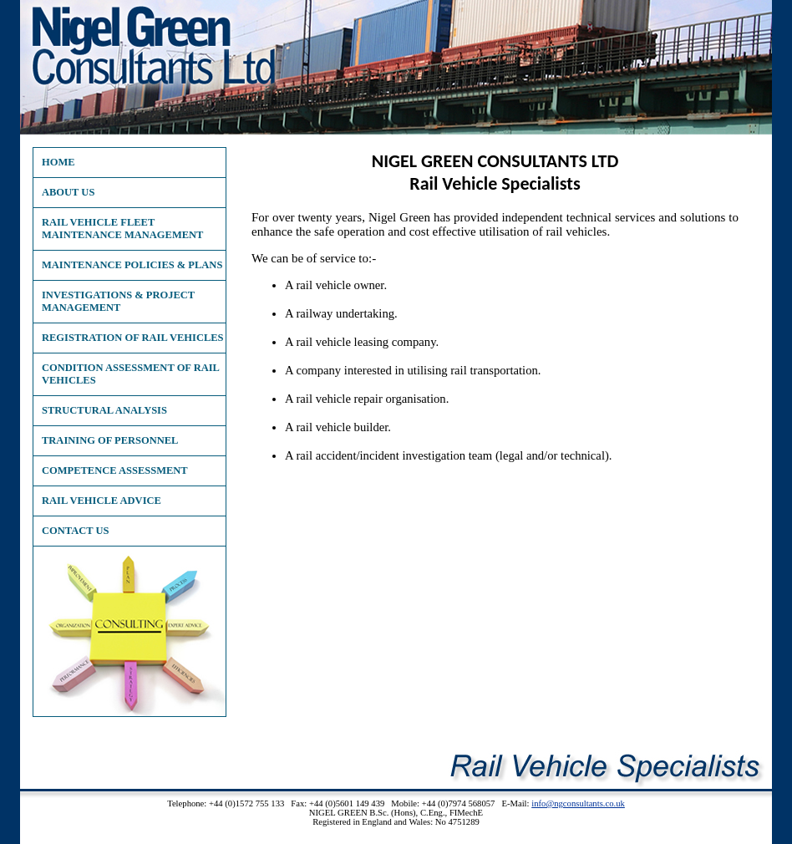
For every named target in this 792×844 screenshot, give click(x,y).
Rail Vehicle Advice (101, 500)
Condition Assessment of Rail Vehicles (131, 374)
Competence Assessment (115, 470)
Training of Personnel (110, 440)
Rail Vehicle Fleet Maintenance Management (122, 228)
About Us (68, 192)
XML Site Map (396, 831)
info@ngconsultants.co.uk (578, 803)
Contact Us (75, 530)
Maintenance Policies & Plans (132, 265)
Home (58, 162)
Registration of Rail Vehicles (133, 337)
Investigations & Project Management (118, 301)
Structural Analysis (104, 410)
